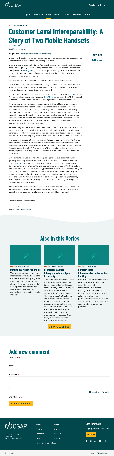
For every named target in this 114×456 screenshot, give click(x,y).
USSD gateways (29, 70)
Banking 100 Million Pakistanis (25, 269)
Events (57, 429)
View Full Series (59, 327)
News (56, 424)
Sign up (91, 434)
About (87, 14)
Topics (26, 14)
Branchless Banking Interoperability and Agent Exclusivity (57, 273)
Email (11, 366)
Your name (14, 357)
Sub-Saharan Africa (23, 210)
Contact (58, 438)
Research (38, 14)
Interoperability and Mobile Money (36, 53)
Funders (77, 14)
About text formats (99, 392)
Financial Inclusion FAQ (46, 443)
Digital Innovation (21, 207)
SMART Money (50, 97)
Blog (48, 14)
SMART (73, 94)
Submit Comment (21, 403)
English (92, 5)
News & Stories (62, 14)
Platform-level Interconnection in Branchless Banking (93, 273)
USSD (19, 163)
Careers (57, 434)
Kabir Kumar (16, 46)
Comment (13, 374)
